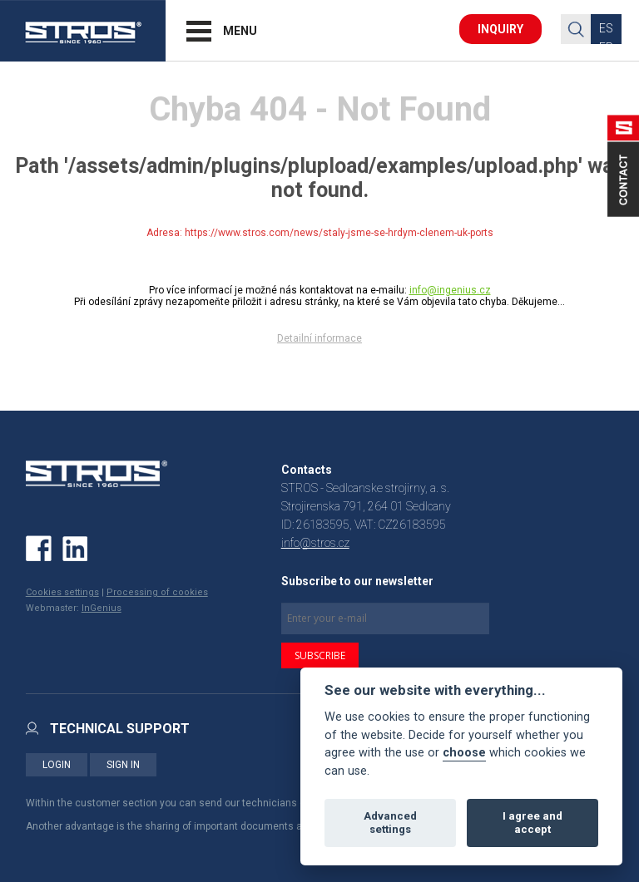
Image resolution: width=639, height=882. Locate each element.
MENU (240, 30)
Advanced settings (390, 822)
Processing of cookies (157, 592)
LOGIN (56, 765)
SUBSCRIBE (320, 655)
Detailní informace (319, 338)
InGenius (101, 608)
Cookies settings (62, 592)
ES (606, 28)
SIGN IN (123, 765)
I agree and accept (532, 822)
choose (464, 753)
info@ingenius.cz (450, 290)
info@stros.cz (315, 542)
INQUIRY (500, 29)
